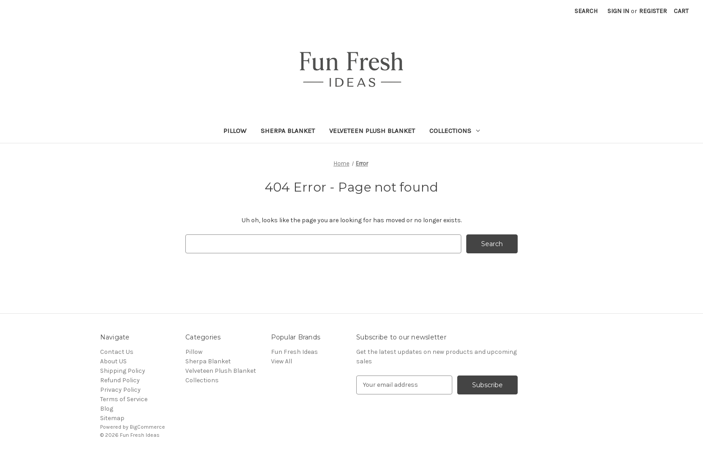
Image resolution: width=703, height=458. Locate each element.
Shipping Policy (122, 371)
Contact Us (116, 352)
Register (653, 11)
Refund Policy (120, 380)
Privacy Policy (120, 390)
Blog (106, 408)
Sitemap (112, 418)
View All (281, 361)
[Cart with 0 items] (681, 11)
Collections (454, 131)
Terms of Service (123, 399)
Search (585, 11)
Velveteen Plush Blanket (372, 131)
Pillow (234, 131)
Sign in (618, 11)
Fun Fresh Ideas (294, 352)
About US (113, 361)
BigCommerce (147, 427)
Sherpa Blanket (288, 131)
